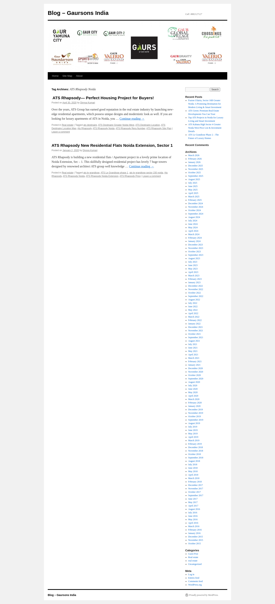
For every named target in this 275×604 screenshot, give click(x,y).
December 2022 (195, 286)
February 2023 (195, 279)
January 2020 (194, 406)
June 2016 (193, 516)
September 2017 (195, 495)
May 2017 (193, 502)
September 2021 (195, 337)
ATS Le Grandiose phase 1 (114, 172)
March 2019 (193, 440)
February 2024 (195, 237)
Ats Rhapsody (84, 128)
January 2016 (194, 533)
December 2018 (195, 447)
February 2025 (195, 200)
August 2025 (194, 179)
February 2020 (195, 402)
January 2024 (194, 241)
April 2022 (193, 313)
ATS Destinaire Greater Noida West (116, 125)
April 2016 (193, 523)
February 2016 (195, 529)
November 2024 (195, 207)
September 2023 (195, 255)
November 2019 (195, 413)
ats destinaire (90, 125)
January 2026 (194, 162)
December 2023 (195, 244)
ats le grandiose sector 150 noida (146, 172)
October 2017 (194, 492)
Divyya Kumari (87, 102)
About (79, 75)
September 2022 (195, 296)
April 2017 (193, 505)
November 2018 (195, 450)
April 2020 (193, 395)
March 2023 (193, 275)
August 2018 (194, 461)
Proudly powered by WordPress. (203, 595)
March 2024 (193, 234)
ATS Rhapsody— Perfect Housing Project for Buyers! (103, 98)
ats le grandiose (91, 172)
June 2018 (193, 468)
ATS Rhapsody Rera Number (130, 128)
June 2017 (193, 499)
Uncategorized (195, 564)
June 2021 (193, 347)
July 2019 (192, 426)
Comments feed (195, 581)
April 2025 (193, 193)
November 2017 (195, 488)
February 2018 (195, 481)
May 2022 (193, 310)
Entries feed (193, 578)
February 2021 (195, 361)
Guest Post (193, 553)
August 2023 (194, 258)
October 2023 (194, 251)
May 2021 (193, 351)
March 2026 (193, 155)
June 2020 (193, 389)
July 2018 (192, 464)
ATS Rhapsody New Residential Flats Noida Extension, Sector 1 (112, 145)
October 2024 (194, 210)
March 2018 (193, 478)
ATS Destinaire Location (147, 125)
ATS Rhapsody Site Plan (158, 128)
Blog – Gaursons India (78, 13)
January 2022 (194, 323)
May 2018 (193, 471)
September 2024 (195, 213)
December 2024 (195, 203)
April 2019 (193, 437)
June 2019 (193, 430)
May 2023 (193, 268)
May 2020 (193, 392)
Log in (191, 574)
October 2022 (194, 292)
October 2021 (194, 334)
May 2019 (193, 433)
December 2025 (195, 165)
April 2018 (193, 474)
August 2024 (194, 217)
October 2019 (194, 416)
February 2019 (195, 444)
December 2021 (195, 327)
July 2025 (192, 182)
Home (55, 75)
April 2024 (193, 231)
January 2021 (194, 365)
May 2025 (193, 189)
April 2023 (193, 272)
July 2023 (192, 261)
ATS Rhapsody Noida (104, 128)
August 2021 (194, 340)
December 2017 (195, 485)
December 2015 (195, 536)
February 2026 (195, 158)
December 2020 (195, 368)
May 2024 (193, 227)
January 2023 (194, 282)
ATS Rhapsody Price (130, 176)
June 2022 (193, 306)
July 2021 (192, 344)
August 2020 (194, 382)
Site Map (67, 75)
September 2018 (195, 457)
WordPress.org (195, 584)
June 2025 (193, 186)
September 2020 (195, 378)
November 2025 (195, 169)
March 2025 (193, 196)
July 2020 (192, 385)
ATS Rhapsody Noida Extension (102, 176)
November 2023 (195, 248)
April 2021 (193, 354)
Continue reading (132, 118)
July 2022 (192, 303)
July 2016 (192, 512)
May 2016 (193, 519)
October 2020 (194, 375)
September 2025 (195, 176)
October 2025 (194, 172)
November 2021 (195, 330)
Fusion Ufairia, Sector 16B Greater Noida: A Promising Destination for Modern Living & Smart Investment (204, 104)
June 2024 (193, 224)
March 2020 (193, 399)
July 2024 (192, 220)
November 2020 (195, 371)
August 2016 (194, 509)
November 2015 (195, 540)
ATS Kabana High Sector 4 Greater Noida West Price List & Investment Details (205, 128)
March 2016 (193, 526)
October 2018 (194, 454)
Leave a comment (61, 132)
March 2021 (193, 358)
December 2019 (195, 409)
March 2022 (193, 316)
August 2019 (194, 423)
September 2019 (195, 420)
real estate (192, 560)
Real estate (67, 125)
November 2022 (195, 289)
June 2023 (193, 265)
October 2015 (194, 543)
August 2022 (194, 299)
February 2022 (195, 320)
